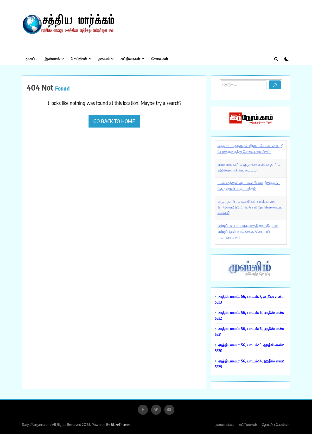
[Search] (275, 84)
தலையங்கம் (225, 424)
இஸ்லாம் (52, 58)
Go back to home (114, 121)
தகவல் (103, 58)
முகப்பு (31, 58)
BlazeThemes (120, 424)
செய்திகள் (79, 58)
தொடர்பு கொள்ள (274, 424)
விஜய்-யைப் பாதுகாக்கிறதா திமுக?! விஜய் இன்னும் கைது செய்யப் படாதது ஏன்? (247, 231)
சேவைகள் (159, 58)
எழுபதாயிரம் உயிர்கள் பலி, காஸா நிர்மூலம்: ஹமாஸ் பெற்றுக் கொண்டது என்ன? (249, 207)
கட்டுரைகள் (130, 58)
